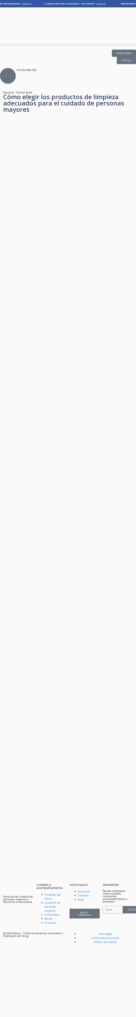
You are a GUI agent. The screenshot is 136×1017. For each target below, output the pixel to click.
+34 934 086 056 (26, 70)
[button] (68, 44)
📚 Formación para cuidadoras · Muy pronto (76, 4)
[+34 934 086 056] (8, 76)
